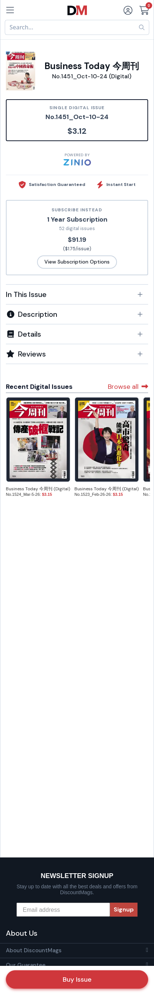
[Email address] (63, 910)
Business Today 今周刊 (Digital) (38, 489)
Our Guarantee (25, 965)
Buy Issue (77, 979)
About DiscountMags (34, 950)
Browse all (128, 386)
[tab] (77, 294)
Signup (124, 909)
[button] (77, 294)
